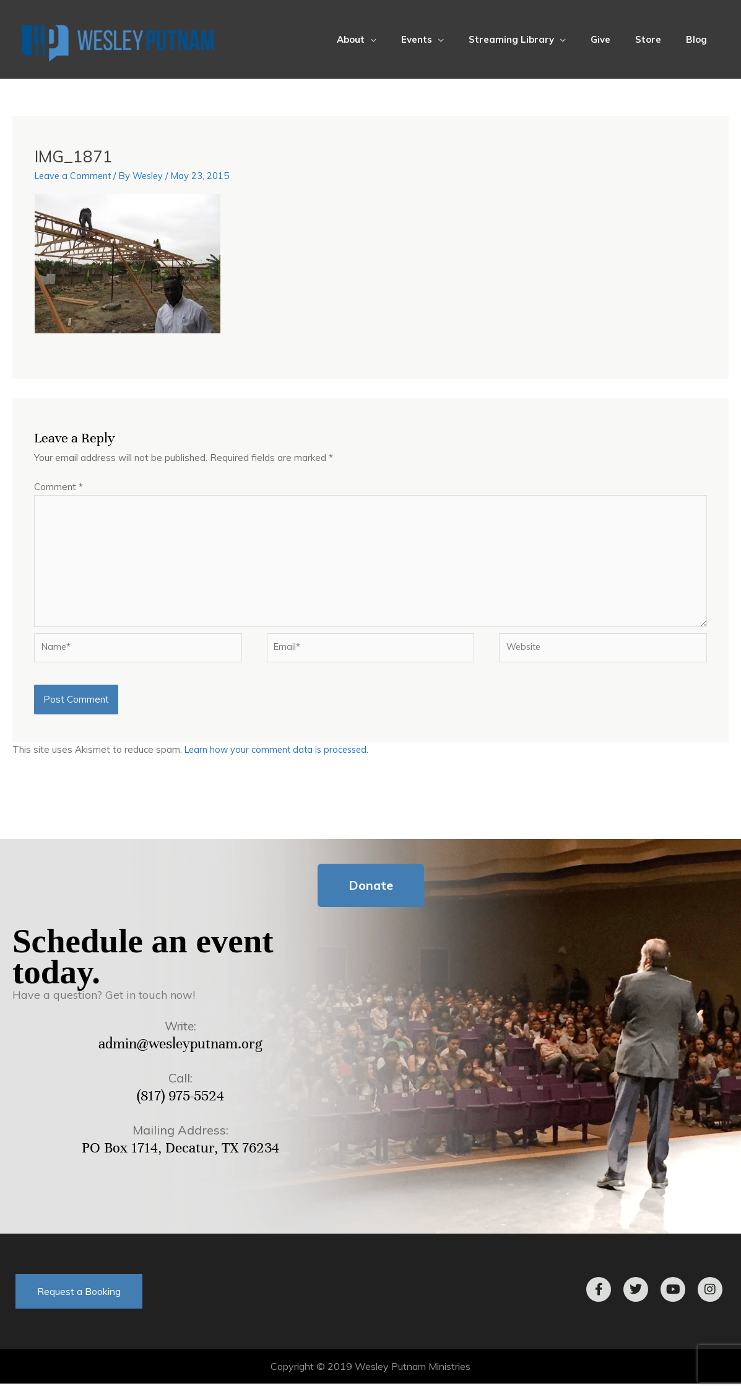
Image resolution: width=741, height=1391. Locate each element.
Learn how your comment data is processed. (280, 757)
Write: (180, 1033)
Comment (58, 487)
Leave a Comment (75, 176)
